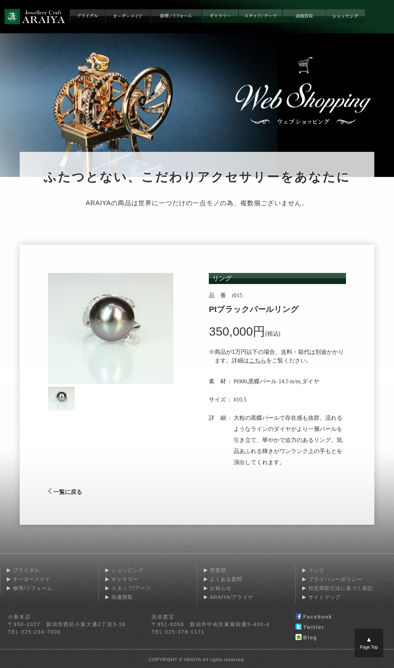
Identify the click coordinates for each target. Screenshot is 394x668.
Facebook (314, 617)
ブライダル (26, 570)
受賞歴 (218, 570)
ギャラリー (124, 579)
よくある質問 (226, 579)
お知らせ (220, 588)
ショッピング (127, 570)
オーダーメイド (32, 579)
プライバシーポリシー (335, 579)
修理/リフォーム (32, 588)
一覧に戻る (65, 492)
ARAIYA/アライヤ (231, 597)
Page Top (369, 643)
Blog (306, 638)
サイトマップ (324, 597)
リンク (316, 570)
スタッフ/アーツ (131, 588)
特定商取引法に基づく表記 (340, 588)
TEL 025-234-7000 (34, 632)
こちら (257, 360)
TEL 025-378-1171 (178, 632)
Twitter (310, 627)
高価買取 (122, 597)
